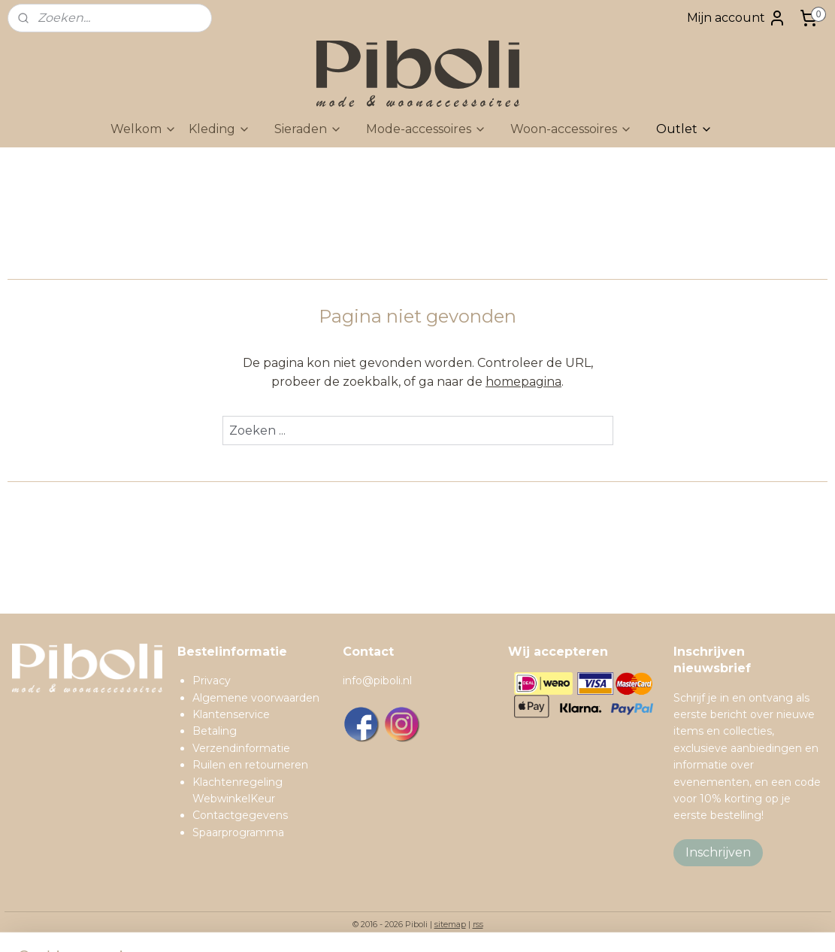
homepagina (523, 381)
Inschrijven (718, 852)
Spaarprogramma (238, 832)
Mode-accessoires (426, 129)
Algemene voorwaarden (255, 698)
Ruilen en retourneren (250, 765)
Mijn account (736, 18)
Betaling (214, 731)
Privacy (211, 680)
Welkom (143, 129)
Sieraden (308, 129)
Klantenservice (231, 714)
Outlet (684, 129)
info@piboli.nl (377, 680)
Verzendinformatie (241, 748)
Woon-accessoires (571, 129)
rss (478, 924)
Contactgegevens (240, 815)
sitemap (450, 924)
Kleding (219, 129)
